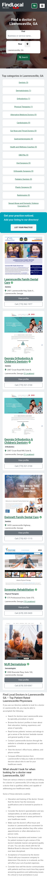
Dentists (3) (23, 82)
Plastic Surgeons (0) (23, 187)
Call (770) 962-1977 (23, 304)
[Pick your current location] (27, 44)
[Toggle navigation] (42, 5)
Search (23, 57)
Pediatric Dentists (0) (23, 179)
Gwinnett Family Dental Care (21, 517)
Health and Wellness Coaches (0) (23, 147)
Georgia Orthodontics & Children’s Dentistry (18, 360)
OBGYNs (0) (23, 155)
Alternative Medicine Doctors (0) (23, 115)
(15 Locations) (29, 601)
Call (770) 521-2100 (23, 385)
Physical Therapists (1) (23, 107)
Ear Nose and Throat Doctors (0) (23, 131)
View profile (23, 298)
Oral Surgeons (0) (23, 163)
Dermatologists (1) (23, 90)
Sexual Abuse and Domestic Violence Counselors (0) (23, 204)
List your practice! (23, 227)
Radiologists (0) (23, 195)
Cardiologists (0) (23, 123)
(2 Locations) (29, 373)
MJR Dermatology (15, 664)
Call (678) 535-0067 (23, 685)
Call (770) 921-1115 (23, 538)
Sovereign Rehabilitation (19, 590)
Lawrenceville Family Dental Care (21, 281)
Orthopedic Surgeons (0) (23, 171)
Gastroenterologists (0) (23, 139)
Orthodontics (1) (23, 99)
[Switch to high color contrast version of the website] (34, 6)
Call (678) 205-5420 (23, 613)
